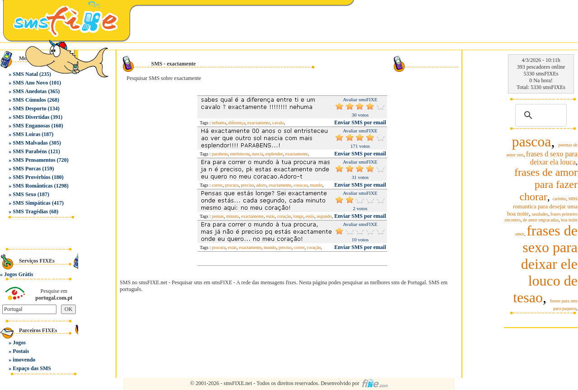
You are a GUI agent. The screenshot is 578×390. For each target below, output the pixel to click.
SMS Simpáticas (32, 203)
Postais (21, 351)
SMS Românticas (32, 186)
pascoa (531, 141)
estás (270, 216)
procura (232, 185)
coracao (301, 185)
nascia (257, 153)
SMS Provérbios (31, 177)
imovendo (24, 360)
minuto (232, 216)
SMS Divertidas (31, 117)
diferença (236, 122)
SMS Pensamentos (34, 160)
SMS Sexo (24, 194)
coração (284, 216)
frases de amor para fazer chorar (546, 184)
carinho (559, 198)
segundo (324, 216)
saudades (540, 213)
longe (298, 216)
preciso (247, 185)
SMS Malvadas (30, 143)
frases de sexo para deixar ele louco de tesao (545, 263)
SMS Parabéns (30, 151)
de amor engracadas (541, 219)
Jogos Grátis (18, 274)
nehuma (219, 122)
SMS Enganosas (31, 125)
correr (217, 185)
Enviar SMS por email (360, 122)
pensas (218, 216)
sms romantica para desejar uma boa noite (542, 206)
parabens (220, 153)
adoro (261, 185)
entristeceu (240, 153)
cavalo (278, 122)
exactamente (258, 122)
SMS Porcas (27, 168)
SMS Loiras (26, 134)
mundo (316, 185)
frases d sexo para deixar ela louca (552, 158)
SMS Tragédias (30, 211)
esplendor (274, 153)
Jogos (19, 342)
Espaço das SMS (32, 368)
